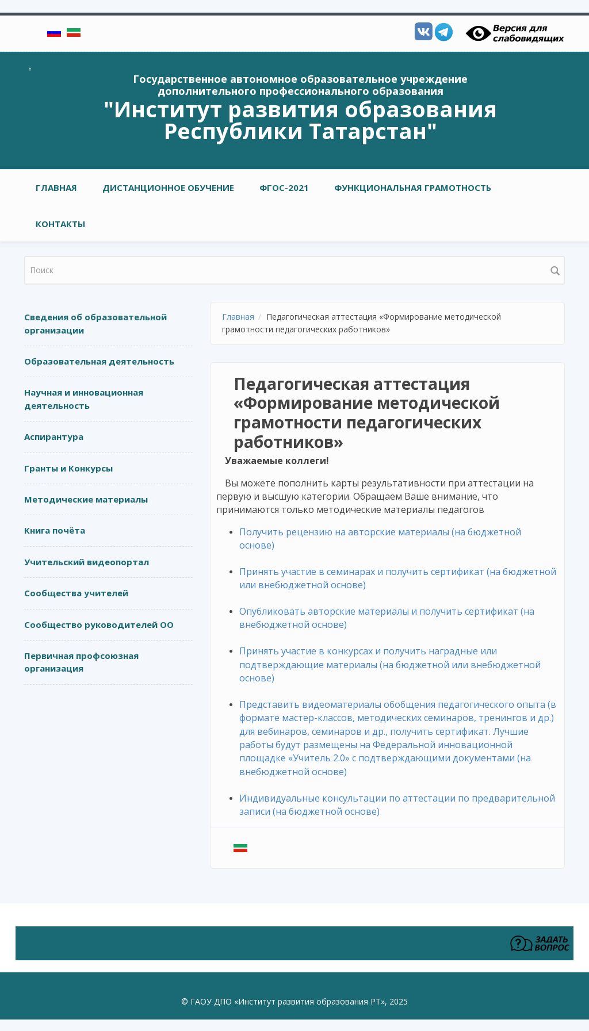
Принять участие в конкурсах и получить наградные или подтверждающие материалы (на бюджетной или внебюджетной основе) (390, 664)
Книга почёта (54, 530)
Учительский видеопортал (86, 562)
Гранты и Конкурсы (68, 468)
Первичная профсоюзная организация (81, 662)
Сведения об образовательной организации (95, 323)
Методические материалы (86, 499)
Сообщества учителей (76, 593)
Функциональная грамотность (412, 187)
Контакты (60, 223)
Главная (56, 187)
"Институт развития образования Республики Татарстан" (300, 119)
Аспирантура (53, 436)
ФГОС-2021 (284, 187)
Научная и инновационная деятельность (83, 398)
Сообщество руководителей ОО (99, 624)
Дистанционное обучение (168, 187)
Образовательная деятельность (99, 361)
